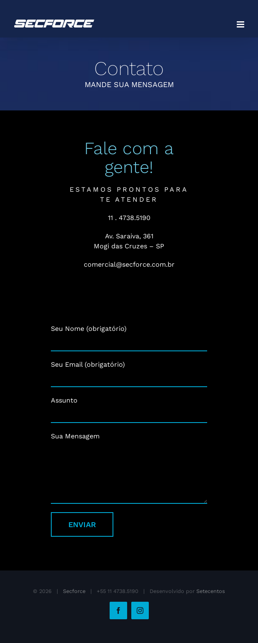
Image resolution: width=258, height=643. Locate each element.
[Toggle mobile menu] (241, 24)
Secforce (74, 591)
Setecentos (210, 591)
